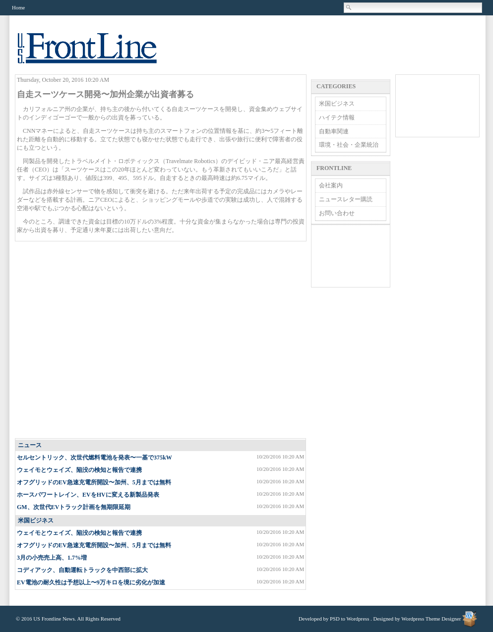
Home (18, 7)
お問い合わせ (337, 213)
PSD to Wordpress (349, 619)
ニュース (30, 445)
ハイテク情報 (337, 117)
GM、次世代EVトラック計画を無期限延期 (73, 507)
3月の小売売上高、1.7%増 (52, 557)
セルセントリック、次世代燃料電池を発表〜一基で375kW (94, 457)
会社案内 (331, 185)
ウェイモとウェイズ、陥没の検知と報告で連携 (79, 469)
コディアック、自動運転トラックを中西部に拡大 (82, 570)
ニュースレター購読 (345, 199)
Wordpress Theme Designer (431, 619)
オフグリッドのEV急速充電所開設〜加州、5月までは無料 (94, 482)
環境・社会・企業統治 (348, 144)
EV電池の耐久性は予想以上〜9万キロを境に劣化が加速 (91, 582)
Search (349, 7)
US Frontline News (97, 53)
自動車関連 (334, 131)
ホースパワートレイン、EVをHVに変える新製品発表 (88, 494)
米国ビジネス (36, 520)
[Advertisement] (93, 340)
